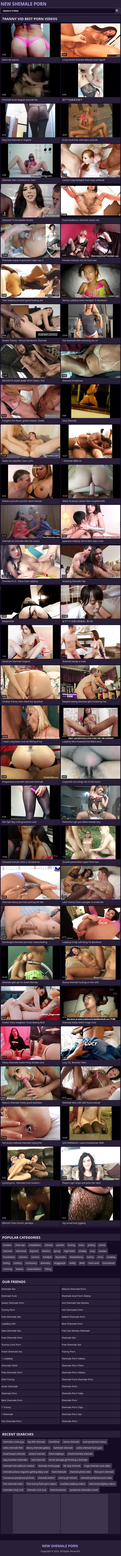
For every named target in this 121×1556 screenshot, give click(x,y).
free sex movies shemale (76, 1330)
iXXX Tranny (7, 1379)
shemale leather (46, 1477)
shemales (45, 1263)
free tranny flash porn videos (42, 1483)
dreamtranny (76, 1256)
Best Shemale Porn (11, 1400)
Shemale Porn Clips (72, 1407)
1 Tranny (6, 1407)
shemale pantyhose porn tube (96, 1477)
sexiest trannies (37, 1453)
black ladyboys (56, 1453)
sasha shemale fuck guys (89, 1447)
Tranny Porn (8, 1309)
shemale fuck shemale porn (77, 1379)
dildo (82, 1263)
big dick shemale (36, 1441)
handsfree (54, 1441)
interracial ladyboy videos (102, 1483)
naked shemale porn (73, 1316)
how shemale (38, 1459)
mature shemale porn (74, 1288)
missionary (31, 1263)
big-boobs (60, 1256)
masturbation (34, 1269)
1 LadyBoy (7, 1358)
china (100, 1256)
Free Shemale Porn (11, 1337)
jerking (91, 1244)
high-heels (69, 1250)
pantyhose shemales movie (84, 1489)
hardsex (7, 1244)
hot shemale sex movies (75, 1302)
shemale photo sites (80, 1471)
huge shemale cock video (97, 1465)
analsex (103, 1250)
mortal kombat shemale (80, 1453)
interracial (21, 1250)
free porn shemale (104, 1471)
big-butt (34, 1250)
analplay (111, 1256)
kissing (71, 1244)
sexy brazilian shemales (15, 1459)
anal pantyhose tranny (94, 1441)
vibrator (46, 1250)
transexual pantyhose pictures (18, 1477)
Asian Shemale (9, 1386)
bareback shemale (63, 1447)
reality (72, 1263)
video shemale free (13, 1447)
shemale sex (69, 1337)
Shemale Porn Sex (72, 1414)
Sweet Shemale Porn (12, 1302)
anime (102, 1244)
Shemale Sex (8, 1288)
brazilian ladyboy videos (72, 1483)
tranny (90, 1256)
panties (60, 1244)
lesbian (19, 1269)
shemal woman (58, 1489)
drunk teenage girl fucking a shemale (68, 1459)
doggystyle (60, 1263)
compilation (35, 1244)
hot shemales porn (72, 1309)
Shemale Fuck (9, 1295)
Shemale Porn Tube (72, 1393)
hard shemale (59, 1471)
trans (81, 1244)
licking (6, 1263)
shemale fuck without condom (19, 1465)
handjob (47, 1256)
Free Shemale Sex (11, 1316)
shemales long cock (13, 1489)
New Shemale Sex (11, 1330)
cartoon (35, 1256)
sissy (92, 1250)
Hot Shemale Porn (11, 1421)
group (57, 1250)
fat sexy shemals (72, 1465)
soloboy (18, 1263)
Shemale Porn (9, 1393)
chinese (49, 1244)
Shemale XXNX (9, 1365)
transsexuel (109, 1263)
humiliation (9, 1256)
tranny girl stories (68, 1477)
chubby (82, 1250)
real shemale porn (72, 1323)
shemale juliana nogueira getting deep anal (25, 1471)
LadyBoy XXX (8, 1323)
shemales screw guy (13, 1441)
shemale (7, 1250)
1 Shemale (7, 1414)
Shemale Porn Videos (73, 1358)
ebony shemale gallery (38, 1447)
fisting (48, 1269)
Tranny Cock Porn (11, 1344)
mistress (23, 1256)
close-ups (20, 1244)
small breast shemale (14, 1453)
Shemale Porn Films (73, 1365)
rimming (7, 1269)
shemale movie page (49, 1465)
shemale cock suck (36, 1489)
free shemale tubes (13, 1483)
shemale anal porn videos (76, 1295)
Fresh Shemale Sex (11, 1351)
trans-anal (93, 1263)
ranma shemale (71, 1441)
